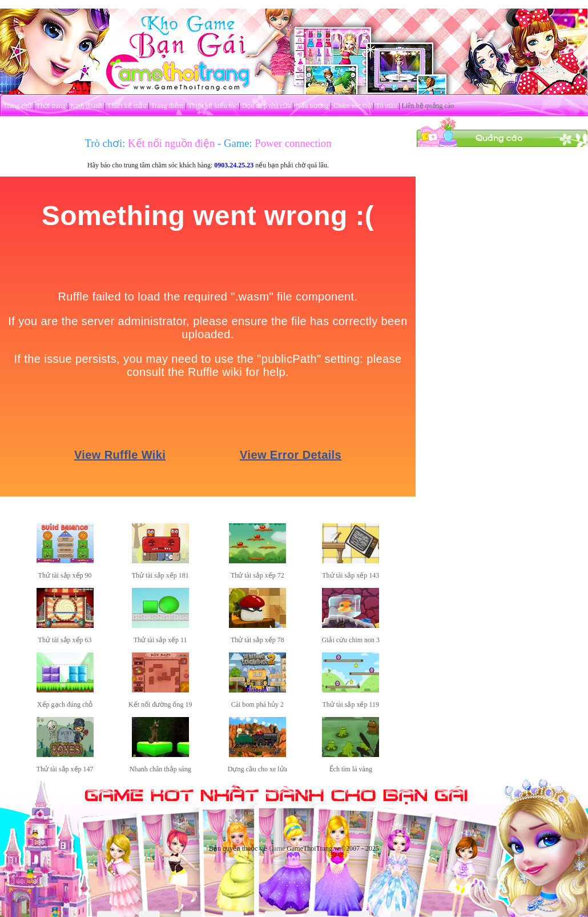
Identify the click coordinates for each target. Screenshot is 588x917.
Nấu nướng (312, 106)
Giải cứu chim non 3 (350, 640)
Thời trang (51, 106)
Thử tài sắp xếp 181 (160, 575)
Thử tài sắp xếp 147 (65, 769)
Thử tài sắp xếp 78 (257, 640)
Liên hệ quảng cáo (428, 106)
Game (277, 848)
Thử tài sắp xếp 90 (65, 575)
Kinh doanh (86, 106)
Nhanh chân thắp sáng (160, 769)
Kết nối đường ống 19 (160, 704)
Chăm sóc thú (352, 106)
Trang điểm (167, 106)
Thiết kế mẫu (126, 106)
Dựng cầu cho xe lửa (257, 769)
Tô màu (386, 106)
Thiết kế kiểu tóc (212, 106)
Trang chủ (17, 106)
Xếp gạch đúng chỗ (64, 704)
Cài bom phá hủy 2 (257, 704)
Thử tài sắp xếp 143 (350, 575)
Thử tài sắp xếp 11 (160, 640)
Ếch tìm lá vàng (350, 769)
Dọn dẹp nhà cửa (266, 106)
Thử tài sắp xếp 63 (65, 640)
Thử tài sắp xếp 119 (350, 704)
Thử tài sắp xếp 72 (257, 575)
